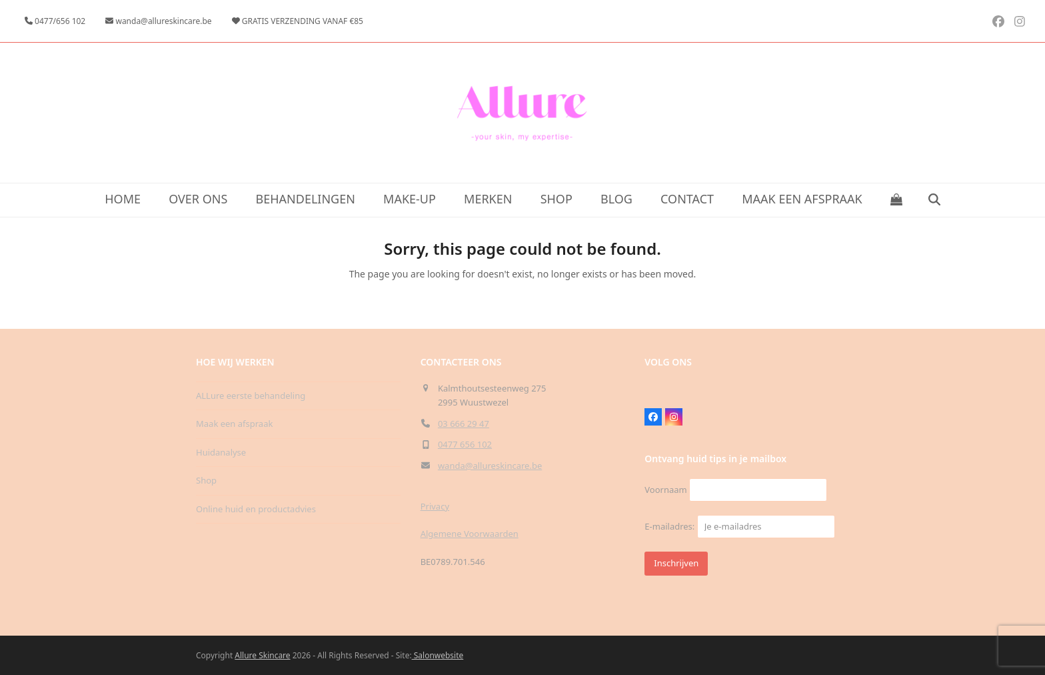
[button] (897, 200)
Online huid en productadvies (256, 509)
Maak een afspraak (234, 424)
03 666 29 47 (463, 424)
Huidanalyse (221, 452)
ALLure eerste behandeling (250, 396)
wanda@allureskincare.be (490, 466)
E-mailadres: (739, 526)
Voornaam (665, 490)
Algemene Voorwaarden (470, 534)
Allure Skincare (262, 655)
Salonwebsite (438, 655)
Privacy (435, 506)
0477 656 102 (465, 444)
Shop (206, 480)
